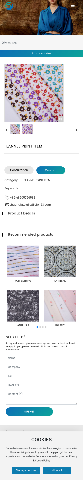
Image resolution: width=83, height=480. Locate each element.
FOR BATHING (23, 281)
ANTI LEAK (60, 281)
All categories (41, 53)
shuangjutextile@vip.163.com (30, 204)
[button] (37, 327)
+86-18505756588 (22, 197)
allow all (57, 470)
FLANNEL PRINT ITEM (37, 180)
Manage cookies (26, 470)
